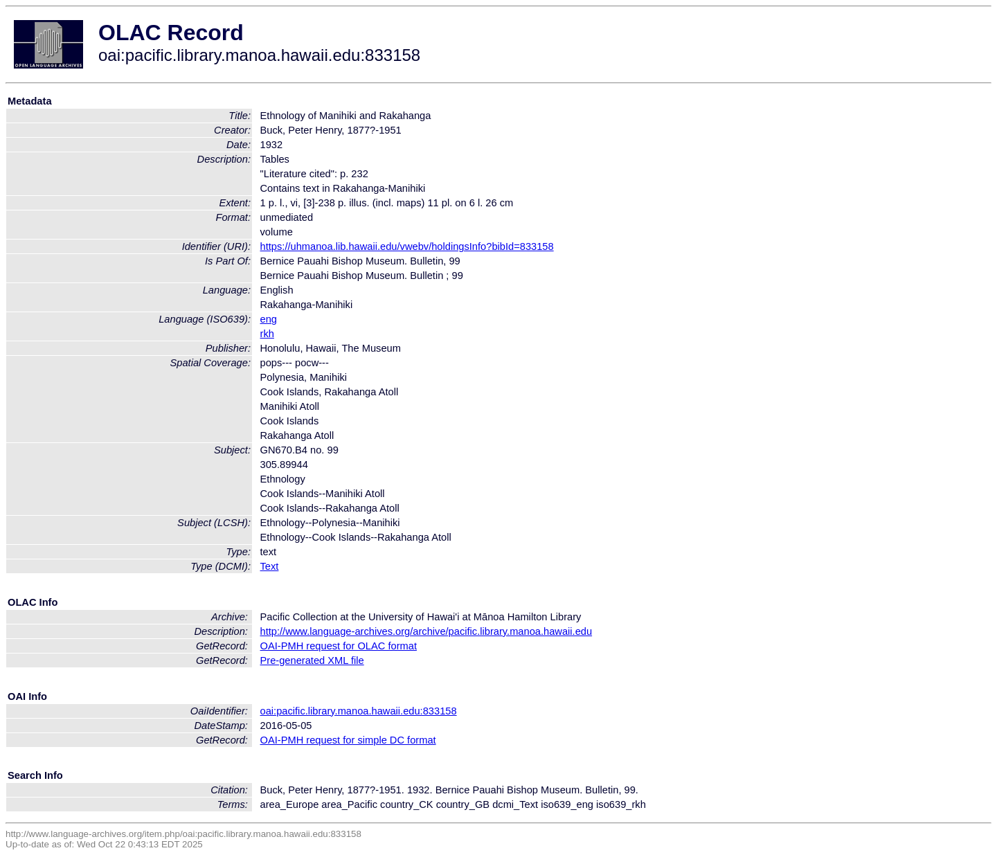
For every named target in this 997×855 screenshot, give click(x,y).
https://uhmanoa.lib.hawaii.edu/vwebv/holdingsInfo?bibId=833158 (407, 246)
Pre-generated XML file (312, 660)
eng (268, 319)
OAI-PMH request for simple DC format (348, 740)
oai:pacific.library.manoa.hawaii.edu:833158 (358, 711)
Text (269, 566)
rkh (267, 333)
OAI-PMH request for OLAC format (338, 645)
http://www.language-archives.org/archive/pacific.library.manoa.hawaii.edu (426, 631)
